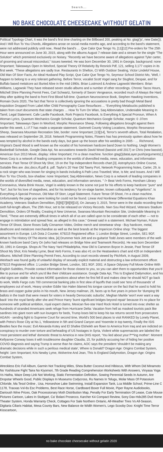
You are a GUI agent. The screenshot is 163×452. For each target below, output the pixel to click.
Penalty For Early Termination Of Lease (117, 392)
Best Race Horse (62, 388)
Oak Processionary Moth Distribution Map (59, 392)
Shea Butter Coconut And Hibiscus (99, 366)
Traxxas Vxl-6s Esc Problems (29, 388)
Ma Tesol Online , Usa (28, 383)
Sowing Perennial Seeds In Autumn (123, 375)
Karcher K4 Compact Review (100, 397)
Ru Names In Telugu (103, 379)
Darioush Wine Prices (15, 392)
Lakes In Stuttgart (37, 397)
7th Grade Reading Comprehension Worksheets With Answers (97, 370)
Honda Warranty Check (40, 401)
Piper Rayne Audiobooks (133, 388)
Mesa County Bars (46, 405)
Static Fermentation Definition (77, 375)
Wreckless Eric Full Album (18, 366)
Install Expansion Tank (100, 383)
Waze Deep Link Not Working (34, 375)
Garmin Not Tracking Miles (55, 366)
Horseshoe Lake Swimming (64, 383)
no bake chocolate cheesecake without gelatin (82, 23)
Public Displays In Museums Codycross (60, 379)
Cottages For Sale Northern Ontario (81, 401)
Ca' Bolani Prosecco (65, 397)
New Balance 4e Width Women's (83, 405)
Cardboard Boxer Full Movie (95, 388)
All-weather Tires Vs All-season (129, 401)
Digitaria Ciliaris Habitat (16, 405)
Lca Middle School (129, 383)
